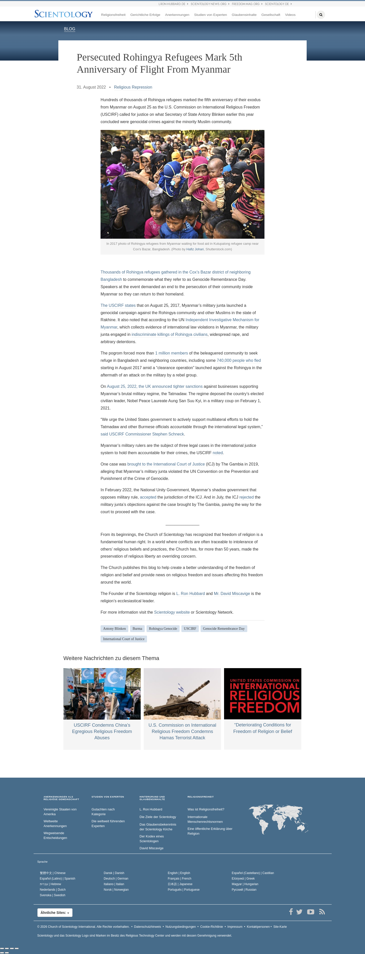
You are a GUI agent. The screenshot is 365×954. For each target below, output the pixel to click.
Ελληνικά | (243, 878)
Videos (290, 15)
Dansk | (114, 873)
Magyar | (245, 884)
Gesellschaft (270, 15)
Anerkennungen (177, 15)
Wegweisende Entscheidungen (55, 835)
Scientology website (172, 612)
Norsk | (116, 889)
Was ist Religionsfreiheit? (206, 809)
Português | (184, 889)
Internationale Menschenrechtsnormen (205, 819)
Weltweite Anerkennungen (55, 823)
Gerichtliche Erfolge (145, 15)
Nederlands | (53, 889)
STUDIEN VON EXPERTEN (108, 797)
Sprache (42, 861)
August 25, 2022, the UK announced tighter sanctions (155, 386)
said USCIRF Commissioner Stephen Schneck (142, 434)
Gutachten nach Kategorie (103, 811)
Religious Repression (133, 87)
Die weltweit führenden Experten (108, 823)
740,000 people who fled (239, 360)
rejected (246, 497)
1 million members (171, 353)
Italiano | (114, 884)
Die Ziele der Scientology (158, 817)
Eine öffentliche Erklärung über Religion (210, 831)
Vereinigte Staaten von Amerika (60, 811)
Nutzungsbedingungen (180, 927)
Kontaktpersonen (258, 927)
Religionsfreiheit (113, 15)
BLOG (69, 29)
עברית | (50, 884)
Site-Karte (280, 927)
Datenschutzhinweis (147, 927)
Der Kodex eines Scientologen (152, 838)
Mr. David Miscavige (232, 593)
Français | (179, 878)
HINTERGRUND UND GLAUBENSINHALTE (152, 798)
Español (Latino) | (58, 878)
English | (179, 873)
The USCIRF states (119, 305)
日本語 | (180, 884)
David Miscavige (152, 848)
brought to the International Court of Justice (166, 464)
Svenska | (52, 895)
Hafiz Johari (195, 249)
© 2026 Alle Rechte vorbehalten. (83, 927)
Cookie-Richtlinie (211, 927)
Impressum (234, 927)
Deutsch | (116, 878)
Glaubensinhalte (244, 15)
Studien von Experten (210, 15)
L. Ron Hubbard (190, 593)
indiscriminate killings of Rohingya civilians (170, 334)
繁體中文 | (53, 873)
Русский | (244, 889)
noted (218, 453)
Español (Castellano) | (253, 873)
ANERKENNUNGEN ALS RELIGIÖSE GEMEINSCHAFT (61, 798)
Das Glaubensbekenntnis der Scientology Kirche (158, 827)
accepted (148, 497)
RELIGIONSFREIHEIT (201, 797)
